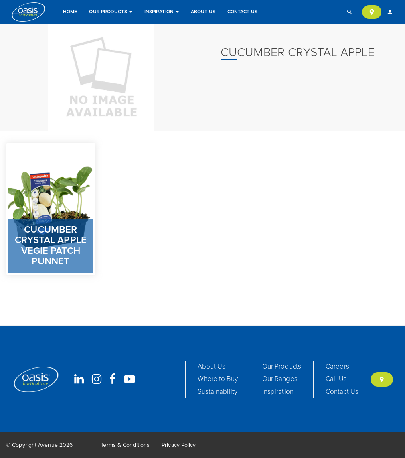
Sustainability (217, 392)
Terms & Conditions (125, 445)
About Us (203, 12)
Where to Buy (218, 379)
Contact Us (242, 12)
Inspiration (161, 12)
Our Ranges (280, 379)
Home (70, 12)
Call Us (336, 379)
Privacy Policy (179, 445)
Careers (337, 366)
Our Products (110, 12)
